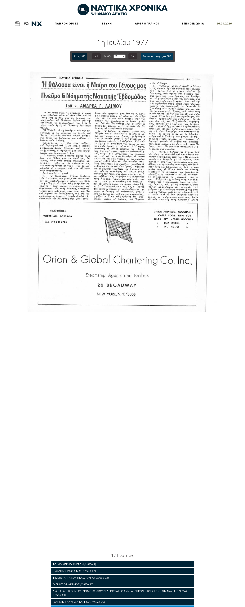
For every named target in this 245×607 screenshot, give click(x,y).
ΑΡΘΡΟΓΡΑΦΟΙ (147, 23)
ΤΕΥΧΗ (106, 23)
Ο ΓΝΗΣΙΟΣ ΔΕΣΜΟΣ (73, 584)
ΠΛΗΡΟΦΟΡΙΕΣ (66, 23)
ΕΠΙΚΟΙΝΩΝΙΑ (193, 23)
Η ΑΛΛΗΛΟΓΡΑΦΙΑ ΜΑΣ (74, 571)
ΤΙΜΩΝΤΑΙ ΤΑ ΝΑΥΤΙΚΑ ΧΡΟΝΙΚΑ (81, 577)
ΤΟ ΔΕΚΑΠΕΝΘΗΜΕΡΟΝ (74, 564)
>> (132, 56)
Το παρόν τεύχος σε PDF (157, 56)
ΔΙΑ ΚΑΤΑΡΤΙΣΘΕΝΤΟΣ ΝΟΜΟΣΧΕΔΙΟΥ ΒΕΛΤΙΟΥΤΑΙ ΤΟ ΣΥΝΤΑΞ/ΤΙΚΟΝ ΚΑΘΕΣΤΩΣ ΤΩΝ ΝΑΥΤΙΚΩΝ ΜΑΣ (120, 593)
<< (96, 56)
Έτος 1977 (79, 56)
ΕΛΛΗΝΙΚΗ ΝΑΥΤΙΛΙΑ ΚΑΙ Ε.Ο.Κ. (79, 602)
